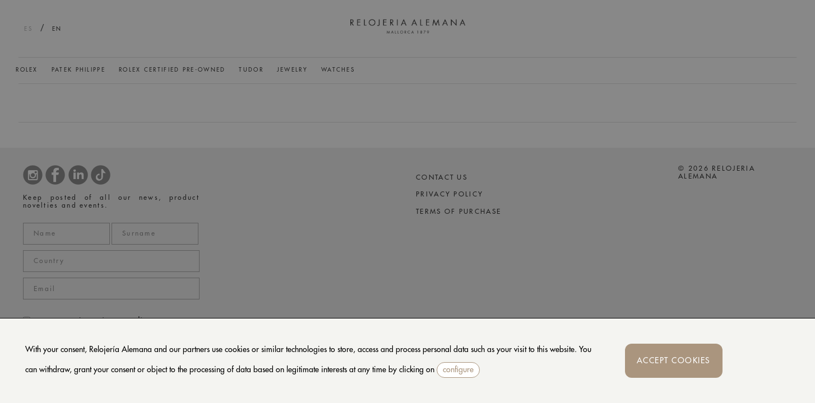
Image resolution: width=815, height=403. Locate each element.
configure (458, 369)
